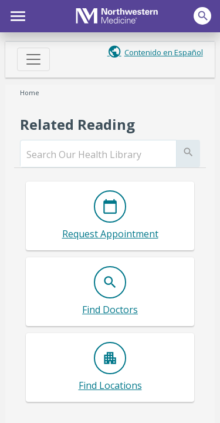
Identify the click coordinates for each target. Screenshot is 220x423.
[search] (98, 154)
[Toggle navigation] (33, 59)
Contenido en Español (163, 52)
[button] (16, 14)
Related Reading (77, 124)
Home (29, 92)
